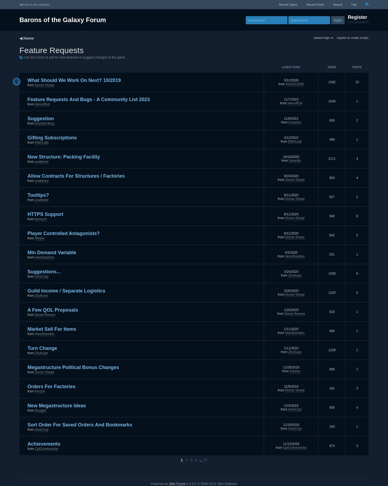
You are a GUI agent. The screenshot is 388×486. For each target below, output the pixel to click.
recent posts (315, 4)
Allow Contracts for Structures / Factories (76, 176)
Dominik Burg (44, 123)
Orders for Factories (51, 386)
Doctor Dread (44, 85)
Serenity (295, 161)
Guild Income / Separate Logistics (66, 291)
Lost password (358, 22)
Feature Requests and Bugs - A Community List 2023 (88, 99)
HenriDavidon (44, 257)
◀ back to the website (34, 4)
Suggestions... (44, 271)
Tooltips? (38, 195)
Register (357, 17)
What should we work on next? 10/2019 (74, 80)
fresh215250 (295, 84)
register (342, 37)
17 (205, 460)
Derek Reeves (45, 315)
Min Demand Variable (51, 252)
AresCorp (41, 276)
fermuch (40, 219)
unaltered (41, 162)
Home (28, 38)
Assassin (294, 122)
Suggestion (40, 118)
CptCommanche (46, 449)
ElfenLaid (41, 142)
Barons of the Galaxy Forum (62, 19)
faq (353, 4)
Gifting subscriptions (52, 137)
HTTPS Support (45, 214)
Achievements (43, 444)
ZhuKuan (295, 275)
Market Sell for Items (51, 329)
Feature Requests (51, 50)
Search (337, 4)
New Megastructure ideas (56, 405)
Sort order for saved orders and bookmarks (79, 425)
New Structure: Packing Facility (63, 157)
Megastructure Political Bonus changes (73, 367)
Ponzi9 (40, 391)
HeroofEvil (42, 104)
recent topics (288, 4)
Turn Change (42, 348)
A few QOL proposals (52, 310)
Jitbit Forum (177, 484)
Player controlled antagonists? (63, 233)
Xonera (295, 371)
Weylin (39, 238)
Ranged (40, 410)
